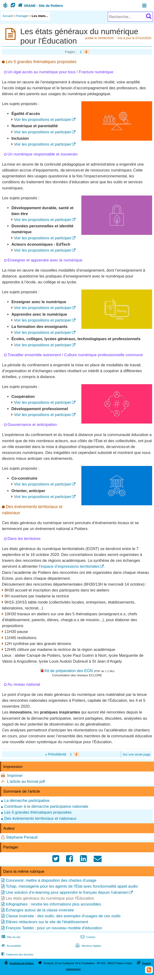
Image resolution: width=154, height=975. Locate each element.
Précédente (55, 754)
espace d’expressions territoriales (70, 566)
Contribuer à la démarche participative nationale (46, 806)
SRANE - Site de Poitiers (40, 6)
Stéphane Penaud (21, 837)
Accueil (8, 16)
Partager (22, 16)
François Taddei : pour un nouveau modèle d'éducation (54, 928)
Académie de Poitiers (21, 963)
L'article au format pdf (26, 781)
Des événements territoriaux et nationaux (40, 818)
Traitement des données (16, 954)
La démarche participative (27, 800)
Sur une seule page (136, 754)
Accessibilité (10, 945)
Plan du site (10, 937)
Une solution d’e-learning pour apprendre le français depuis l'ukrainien (67, 892)
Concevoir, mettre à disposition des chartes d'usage (51, 880)
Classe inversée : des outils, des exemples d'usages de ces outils (63, 916)
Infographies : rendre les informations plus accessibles (53, 904)
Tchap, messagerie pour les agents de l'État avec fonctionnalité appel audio (72, 886)
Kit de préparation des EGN (68, 671)
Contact (87, 937)
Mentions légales (87, 945)
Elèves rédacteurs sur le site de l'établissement (47, 922)
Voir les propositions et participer (42, 119)
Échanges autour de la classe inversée (40, 910)
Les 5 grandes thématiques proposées (37, 812)
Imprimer (15, 775)
